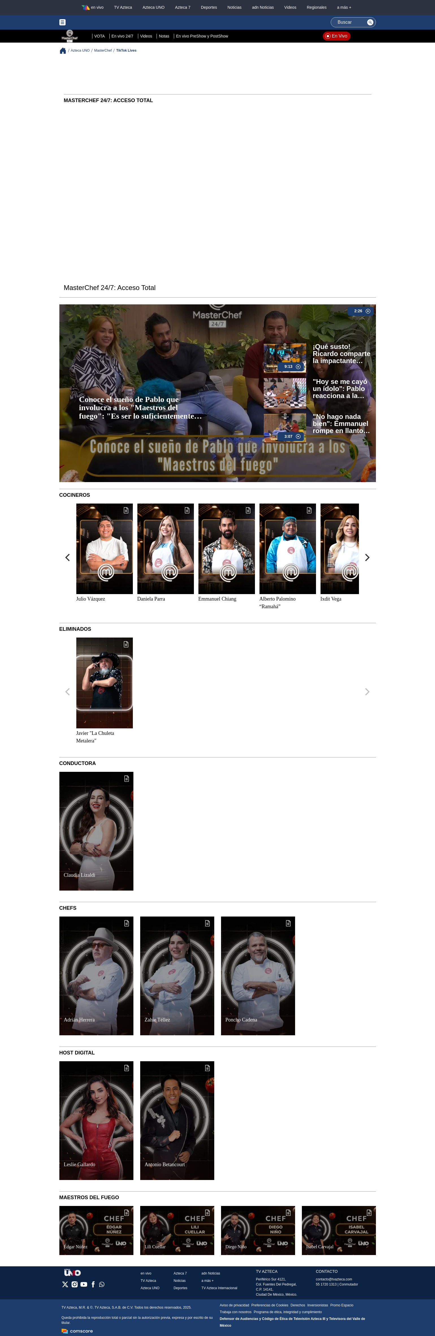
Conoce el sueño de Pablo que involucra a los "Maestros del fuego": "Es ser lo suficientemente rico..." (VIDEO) (136, 408)
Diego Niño (236, 1246)
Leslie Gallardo (79, 1164)
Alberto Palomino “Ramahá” (277, 602)
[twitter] (65, 1286)
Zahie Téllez (157, 1020)
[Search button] (370, 22)
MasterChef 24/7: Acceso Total (110, 287)
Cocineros (74, 495)
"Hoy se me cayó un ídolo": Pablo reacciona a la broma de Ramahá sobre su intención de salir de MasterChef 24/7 (341, 388)
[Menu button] (82, 22)
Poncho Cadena (241, 1020)
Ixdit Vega (331, 599)
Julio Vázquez (90, 599)
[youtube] (83, 1286)
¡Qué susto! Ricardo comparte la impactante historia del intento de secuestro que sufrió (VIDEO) (342, 353)
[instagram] (74, 1286)
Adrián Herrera (79, 1020)
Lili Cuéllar (155, 1246)
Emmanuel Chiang (217, 599)
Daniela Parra (151, 599)
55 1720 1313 (326, 1284)
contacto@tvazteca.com (334, 1279)
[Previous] (68, 557)
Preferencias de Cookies (269, 1305)
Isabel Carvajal (320, 1246)
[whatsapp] (102, 1285)
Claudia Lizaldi (79, 875)
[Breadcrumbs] (65, 50)
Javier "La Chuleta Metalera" (95, 737)
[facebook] (93, 1286)
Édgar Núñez (76, 1246)
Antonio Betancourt (165, 1164)
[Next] (367, 557)
